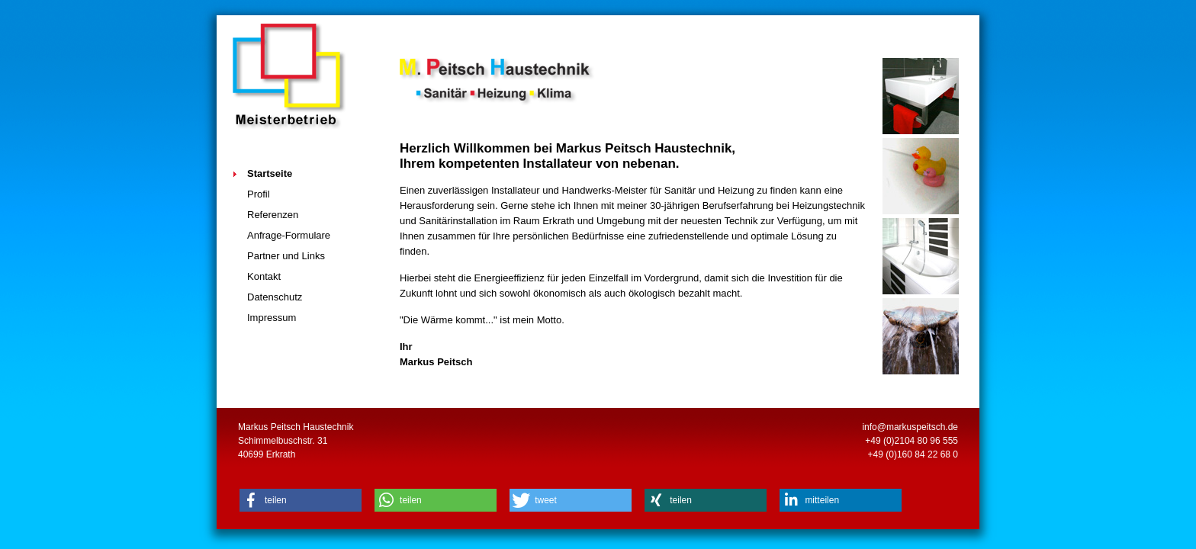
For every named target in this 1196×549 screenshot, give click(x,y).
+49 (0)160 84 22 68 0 (913, 454)
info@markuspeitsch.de (910, 427)
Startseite (269, 173)
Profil (258, 194)
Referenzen (272, 214)
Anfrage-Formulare (288, 235)
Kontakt (264, 276)
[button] (301, 500)
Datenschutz (274, 297)
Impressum (271, 317)
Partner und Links (286, 256)
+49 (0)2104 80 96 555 (911, 440)
